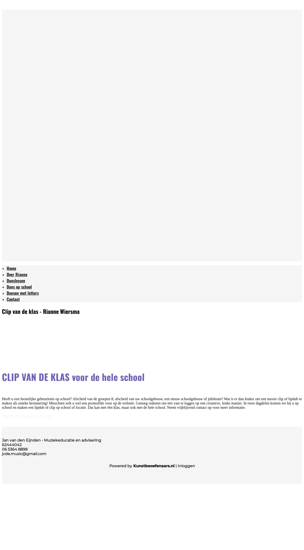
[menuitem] (11, 269)
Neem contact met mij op (26, 416)
